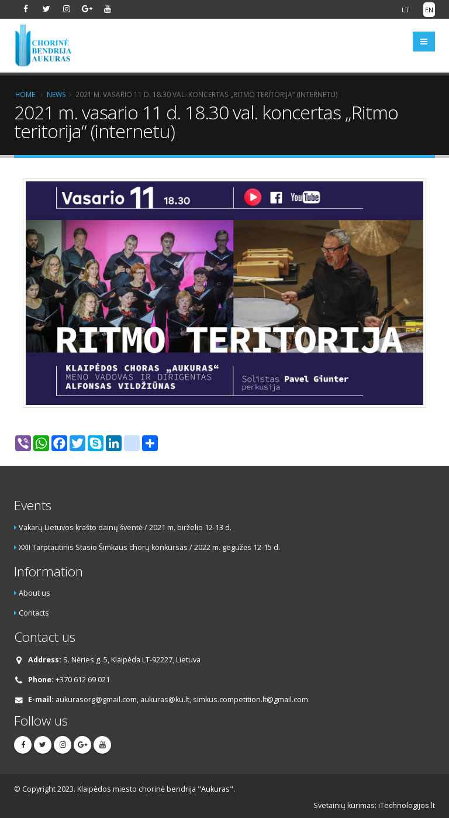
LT (405, 9)
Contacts (34, 613)
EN (429, 9)
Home (25, 94)
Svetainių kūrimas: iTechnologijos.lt (374, 805)
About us (34, 593)
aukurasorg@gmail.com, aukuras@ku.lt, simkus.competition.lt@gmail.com (182, 699)
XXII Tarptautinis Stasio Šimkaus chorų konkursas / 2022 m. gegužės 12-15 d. (149, 547)
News (56, 94)
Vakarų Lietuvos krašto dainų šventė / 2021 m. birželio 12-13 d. (125, 527)
